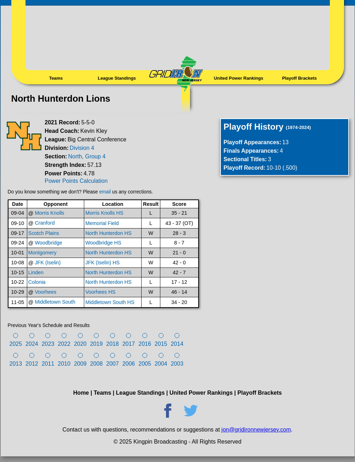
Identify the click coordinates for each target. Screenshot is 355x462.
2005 (144, 364)
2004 (161, 364)
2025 (16, 344)
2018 (112, 344)
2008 (96, 364)
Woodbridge (48, 242)
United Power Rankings (238, 78)
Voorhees (45, 291)
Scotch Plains (43, 233)
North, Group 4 (86, 156)
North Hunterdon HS (108, 233)
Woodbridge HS (103, 242)
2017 (128, 344)
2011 (48, 364)
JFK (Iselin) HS (102, 262)
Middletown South (55, 301)
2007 (112, 364)
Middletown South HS (109, 302)
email (105, 192)
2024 (31, 344)
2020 (80, 344)
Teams (55, 78)
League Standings (116, 78)
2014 (177, 344)
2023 (48, 344)
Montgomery (42, 252)
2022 (64, 344)
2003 (177, 364)
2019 (96, 344)
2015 (161, 344)
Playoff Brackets (299, 78)
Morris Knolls (49, 212)
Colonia (37, 282)
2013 (16, 364)
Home (81, 393)
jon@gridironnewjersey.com (256, 430)
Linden (36, 272)
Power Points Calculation (76, 181)
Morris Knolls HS (104, 212)
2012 (31, 364)
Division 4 (82, 148)
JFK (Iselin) (48, 262)
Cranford (45, 222)
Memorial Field (102, 223)
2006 (128, 364)
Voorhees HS (100, 291)
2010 (64, 364)
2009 (80, 364)
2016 (144, 344)
